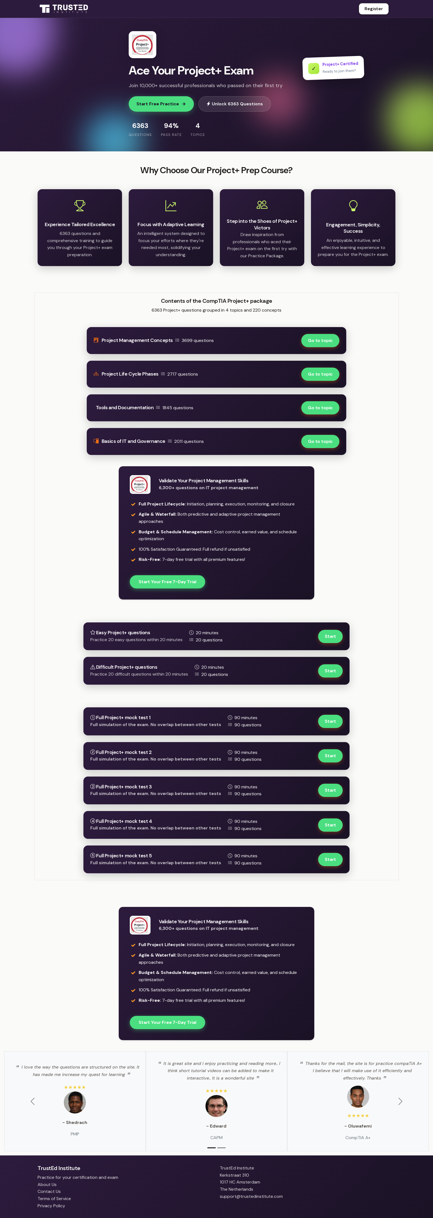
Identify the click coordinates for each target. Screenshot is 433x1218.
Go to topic (320, 340)
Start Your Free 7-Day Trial (167, 582)
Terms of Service (54, 1198)
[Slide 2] (221, 1148)
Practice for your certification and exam (78, 1177)
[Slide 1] (211, 1148)
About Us (47, 1184)
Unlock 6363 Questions (234, 104)
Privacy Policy (51, 1206)
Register (374, 9)
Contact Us (49, 1191)
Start (330, 636)
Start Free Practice (161, 104)
